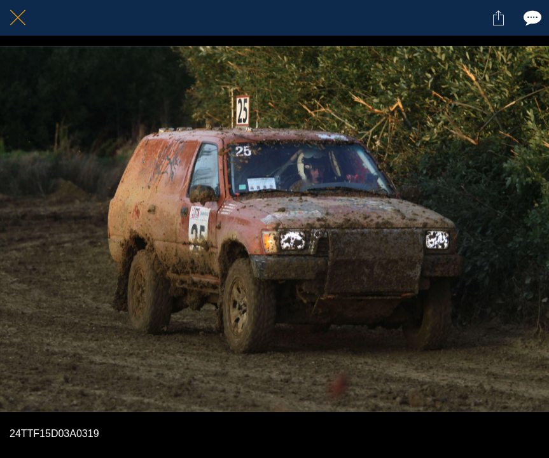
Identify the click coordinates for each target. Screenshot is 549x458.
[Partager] (498, 18)
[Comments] (531, 18)
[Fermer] (17, 17)
